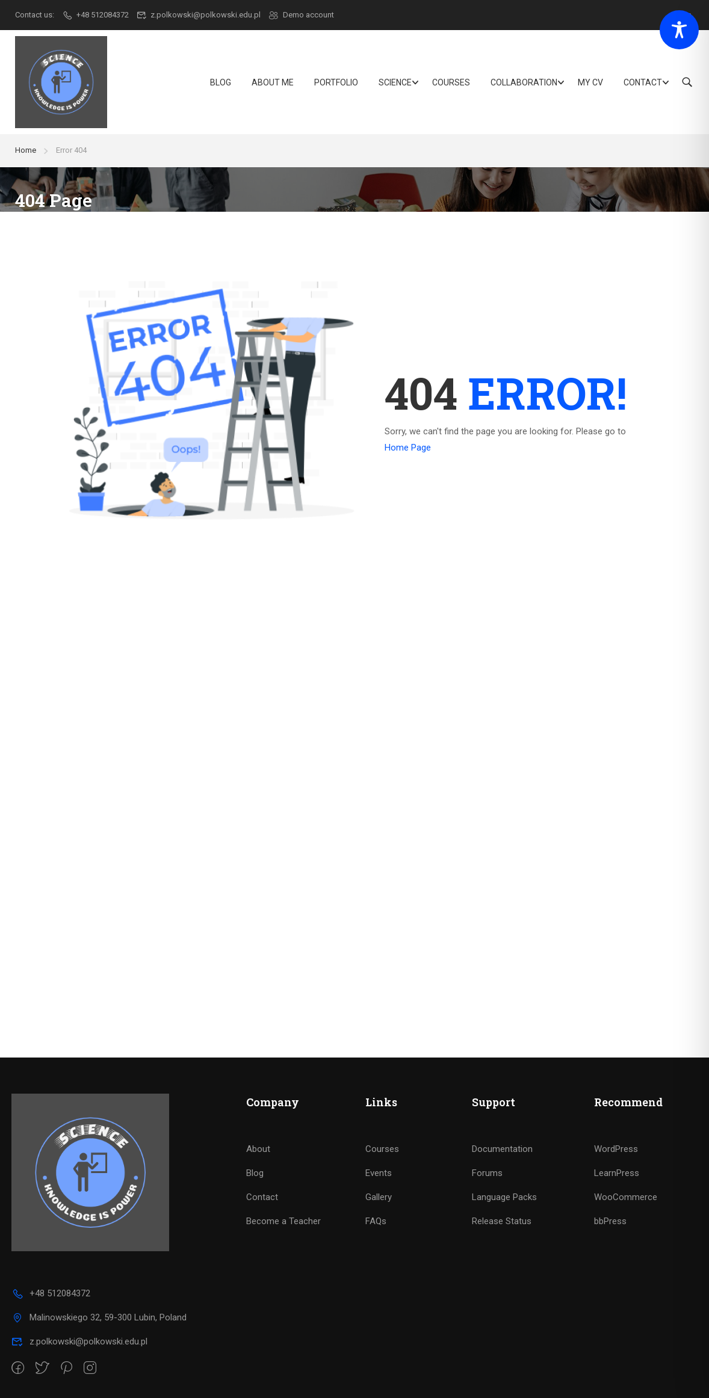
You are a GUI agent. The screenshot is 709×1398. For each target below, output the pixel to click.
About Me (273, 82)
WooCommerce (625, 1197)
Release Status (501, 1221)
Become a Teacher (283, 1221)
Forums (487, 1173)
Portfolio (336, 82)
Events (378, 1173)
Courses (451, 82)
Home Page (408, 447)
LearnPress (616, 1173)
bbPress (610, 1221)
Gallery (378, 1197)
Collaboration (524, 82)
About (258, 1149)
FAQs (375, 1221)
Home (25, 150)
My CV (590, 82)
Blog (220, 82)
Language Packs (504, 1197)
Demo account (301, 14)
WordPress (616, 1149)
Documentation (502, 1149)
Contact (643, 82)
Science (395, 82)
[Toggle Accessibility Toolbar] (679, 30)
